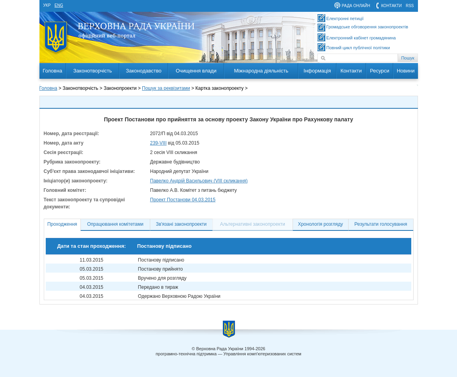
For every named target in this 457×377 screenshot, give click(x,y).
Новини (405, 71)
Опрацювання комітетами (115, 224)
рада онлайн (356, 6)
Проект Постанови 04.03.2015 (183, 199)
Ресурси (379, 71)
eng (58, 5)
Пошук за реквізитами (166, 88)
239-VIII (158, 143)
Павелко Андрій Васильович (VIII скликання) (199, 181)
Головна (52, 71)
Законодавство (143, 71)
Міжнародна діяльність (261, 71)
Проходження (62, 224)
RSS (410, 6)
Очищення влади (196, 71)
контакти (391, 6)
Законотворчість (92, 71)
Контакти (351, 71)
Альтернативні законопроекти (252, 224)
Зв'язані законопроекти (181, 224)
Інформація (317, 71)
